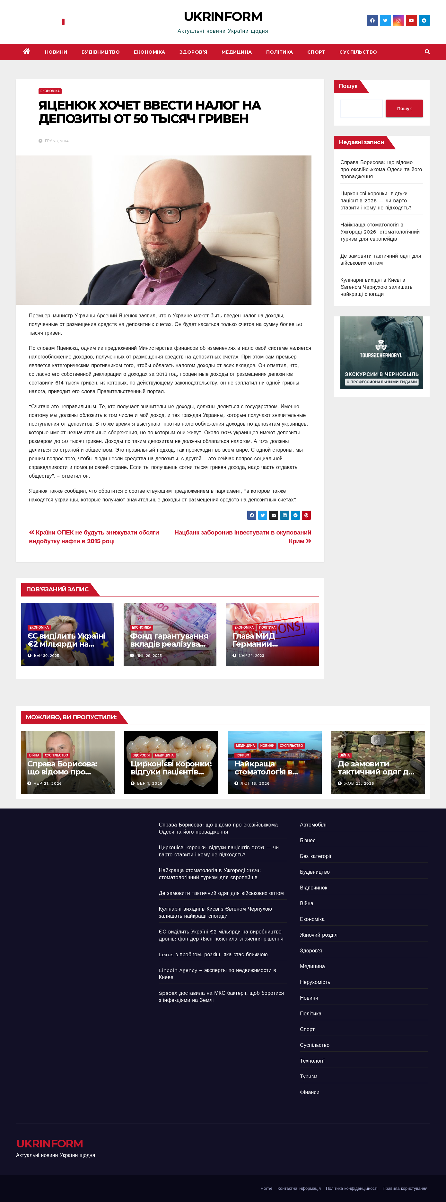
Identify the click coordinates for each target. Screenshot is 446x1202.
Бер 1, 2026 (150, 783)
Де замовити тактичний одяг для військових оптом (378, 771)
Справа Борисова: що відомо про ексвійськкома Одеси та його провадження (381, 169)
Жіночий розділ (318, 935)
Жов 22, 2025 (359, 783)
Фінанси (309, 1092)
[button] (427, 52)
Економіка (149, 52)
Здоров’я (193, 52)
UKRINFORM (223, 16)
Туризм (242, 755)
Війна (34, 755)
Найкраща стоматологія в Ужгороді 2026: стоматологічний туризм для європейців (380, 232)
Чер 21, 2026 (48, 783)
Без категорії (315, 856)
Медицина (237, 52)
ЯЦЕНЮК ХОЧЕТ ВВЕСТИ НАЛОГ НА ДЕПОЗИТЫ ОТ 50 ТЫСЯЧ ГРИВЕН (150, 112)
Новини (56, 52)
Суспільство (358, 52)
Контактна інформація (299, 1188)
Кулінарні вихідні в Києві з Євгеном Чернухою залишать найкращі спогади (376, 287)
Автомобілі (313, 825)
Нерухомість (315, 982)
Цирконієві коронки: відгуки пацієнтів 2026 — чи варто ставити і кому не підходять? (376, 200)
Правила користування (405, 1188)
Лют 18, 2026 (255, 783)
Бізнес (307, 840)
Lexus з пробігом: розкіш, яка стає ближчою (213, 954)
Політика (279, 52)
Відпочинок (313, 888)
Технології (312, 1061)
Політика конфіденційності (352, 1188)
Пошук (348, 86)
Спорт (316, 52)
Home (266, 1188)
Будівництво (101, 52)
